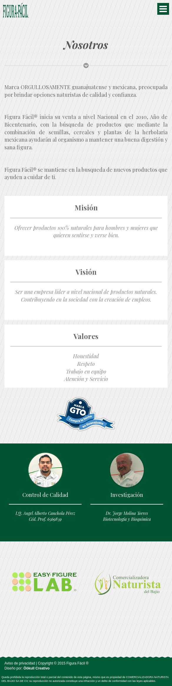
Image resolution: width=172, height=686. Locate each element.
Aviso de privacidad (19, 663)
